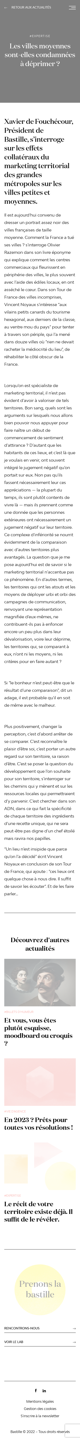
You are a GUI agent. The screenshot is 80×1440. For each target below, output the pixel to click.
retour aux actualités (31, 7)
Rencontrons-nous (21, 1328)
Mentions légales (40, 1402)
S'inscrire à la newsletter (40, 1416)
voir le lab (13, 1342)
